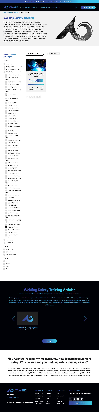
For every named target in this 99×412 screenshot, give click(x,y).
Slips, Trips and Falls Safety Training (12, 216)
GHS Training (9, 131)
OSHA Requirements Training (11, 69)
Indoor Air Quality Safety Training (11, 159)
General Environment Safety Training (12, 127)
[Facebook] (74, 399)
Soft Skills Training (9, 240)
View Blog (49, 341)
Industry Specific (9, 67)
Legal (47, 398)
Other (7, 269)
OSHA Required (39, 401)
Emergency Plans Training (12, 108)
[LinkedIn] (70, 399)
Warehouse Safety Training (12, 225)
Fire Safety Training (10, 118)
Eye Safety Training (10, 113)
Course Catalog (10, 12)
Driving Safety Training (11, 103)
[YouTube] (81, 399)
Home (4, 12)
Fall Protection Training (11, 116)
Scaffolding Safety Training (12, 210)
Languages (6, 258)
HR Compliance (8, 64)
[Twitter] (78, 399)
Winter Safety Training (11, 232)
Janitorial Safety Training (11, 163)
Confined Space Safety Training (11, 99)
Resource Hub (60, 396)
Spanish (8, 263)
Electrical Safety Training (11, 105)
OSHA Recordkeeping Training (13, 188)
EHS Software (39, 403)
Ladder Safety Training (11, 168)
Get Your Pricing (88, 7)
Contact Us (49, 396)
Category (5, 60)
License (33, 7)
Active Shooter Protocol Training (11, 78)
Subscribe (80, 403)
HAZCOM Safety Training (12, 143)
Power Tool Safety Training (12, 195)
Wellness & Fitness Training (12, 230)
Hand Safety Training (11, 133)
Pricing (58, 398)
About (37, 7)
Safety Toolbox (60, 403)
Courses (22, 7)
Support (48, 401)
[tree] (12, 153)
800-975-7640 (13, 397)
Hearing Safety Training (11, 151)
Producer (5, 246)
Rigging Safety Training (11, 203)
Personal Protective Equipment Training (13, 191)
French (7, 266)
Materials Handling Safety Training (12, 181)
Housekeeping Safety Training (13, 156)
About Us (48, 393)
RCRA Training (9, 198)
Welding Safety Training (24, 12)
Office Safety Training (11, 185)
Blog (58, 393)
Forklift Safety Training (11, 124)
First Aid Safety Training (11, 121)
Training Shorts (8, 243)
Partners (48, 403)
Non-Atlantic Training (11, 254)
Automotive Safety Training (12, 84)
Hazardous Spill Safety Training (13, 140)
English (7, 261)
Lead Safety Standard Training (13, 171)
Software (27, 7)
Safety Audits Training (11, 205)
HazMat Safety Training (11, 145)
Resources (42, 7)
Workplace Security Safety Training (12, 236)
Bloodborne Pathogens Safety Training (13, 90)
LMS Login (59, 401)
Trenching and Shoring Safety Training (13, 221)
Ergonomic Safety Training (12, 111)
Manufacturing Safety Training (13, 178)
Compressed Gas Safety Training (11, 94)
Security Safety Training (11, 213)
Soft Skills (37, 398)
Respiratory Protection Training (13, 200)
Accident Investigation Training (13, 75)
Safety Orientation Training (12, 208)
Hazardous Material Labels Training (12, 136)
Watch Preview (40, 81)
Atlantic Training (9, 249)
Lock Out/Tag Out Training (12, 173)
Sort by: (46, 53)
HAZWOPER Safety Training (12, 148)
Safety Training (16, 12)
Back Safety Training (11, 87)
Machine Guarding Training (12, 176)
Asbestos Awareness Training (13, 82)
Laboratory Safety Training (12, 165)
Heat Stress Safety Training (12, 153)
